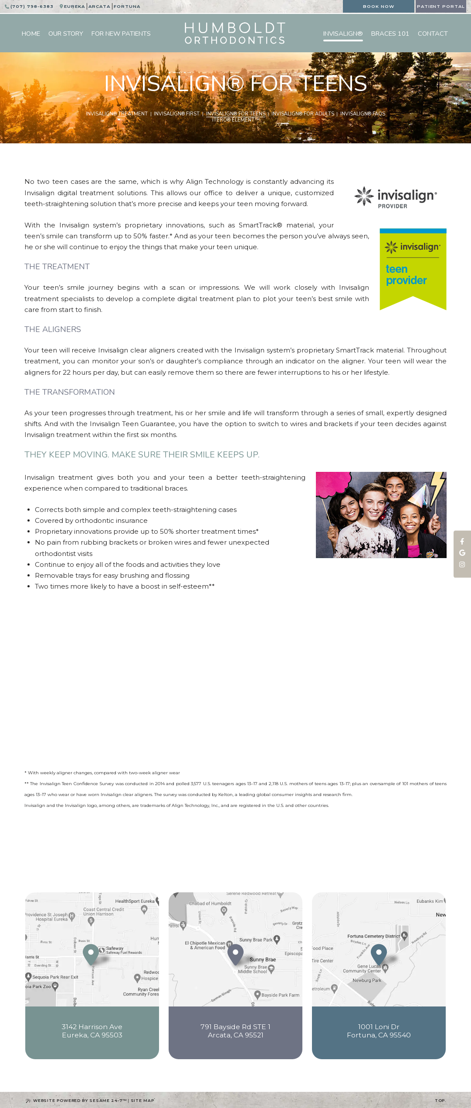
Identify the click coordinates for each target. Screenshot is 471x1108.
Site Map (142, 1100)
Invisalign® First (177, 114)
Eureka (74, 6)
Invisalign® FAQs (362, 114)
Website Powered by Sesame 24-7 (76, 1100)
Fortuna (127, 6)
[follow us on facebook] (462, 541)
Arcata (99, 6)
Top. (441, 1100)
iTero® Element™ (235, 120)
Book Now (378, 6)
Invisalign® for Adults (302, 114)
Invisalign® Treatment (117, 114)
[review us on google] (462, 553)
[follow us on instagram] (462, 565)
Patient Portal (441, 6)
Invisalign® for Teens (235, 114)
